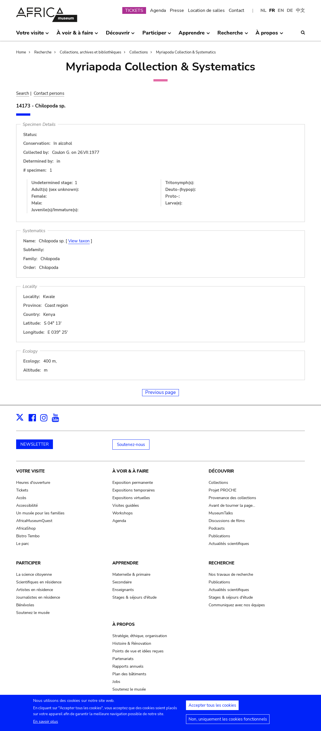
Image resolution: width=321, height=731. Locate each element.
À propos (123, 624)
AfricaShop (26, 528)
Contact (236, 10)
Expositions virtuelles (131, 498)
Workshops (122, 513)
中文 (300, 10)
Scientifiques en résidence (38, 582)
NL (263, 10)
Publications (219, 536)
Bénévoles (25, 605)
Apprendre (125, 563)
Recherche (43, 52)
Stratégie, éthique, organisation (139, 636)
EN (281, 10)
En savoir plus (45, 724)
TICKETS (134, 10)
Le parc (22, 543)
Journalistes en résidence (38, 597)
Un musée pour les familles (40, 513)
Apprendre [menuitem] (194, 35)
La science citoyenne (34, 574)
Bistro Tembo (28, 536)
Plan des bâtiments (129, 674)
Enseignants (123, 589)
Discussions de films (227, 520)
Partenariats (123, 658)
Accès (21, 498)
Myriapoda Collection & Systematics (186, 52)
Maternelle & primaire (131, 574)
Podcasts (217, 528)
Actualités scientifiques (229, 543)
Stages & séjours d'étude (134, 597)
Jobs (116, 681)
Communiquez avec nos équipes (237, 605)
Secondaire (122, 582)
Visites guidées (125, 505)
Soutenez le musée (33, 612)
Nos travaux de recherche (231, 574)
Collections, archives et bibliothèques (90, 52)
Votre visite (30, 471)
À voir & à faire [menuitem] (77, 35)
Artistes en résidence (34, 589)
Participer (28, 563)
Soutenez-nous (131, 444)
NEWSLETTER (34, 444)
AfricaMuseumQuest (34, 520)
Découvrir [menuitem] (120, 35)
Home (21, 52)
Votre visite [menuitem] (32, 35)
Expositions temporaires (133, 490)
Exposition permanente (132, 482)
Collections (138, 52)
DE (290, 10)
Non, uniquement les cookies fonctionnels (228, 721)
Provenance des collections (232, 498)
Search (22, 93)
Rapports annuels (128, 666)
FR (272, 10)
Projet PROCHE (222, 490)
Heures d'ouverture (33, 482)
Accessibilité (27, 505)
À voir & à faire (130, 471)
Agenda (158, 10)
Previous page (160, 392)
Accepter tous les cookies (212, 708)
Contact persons (49, 93)
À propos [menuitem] (269, 35)
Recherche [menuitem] (232, 35)
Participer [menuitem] (156, 35)
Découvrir (221, 471)
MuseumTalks (221, 513)
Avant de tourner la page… (232, 505)
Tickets (22, 490)
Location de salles (206, 10)
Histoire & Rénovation (131, 643)
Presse (177, 10)
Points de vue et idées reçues (138, 651)
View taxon (79, 241)
